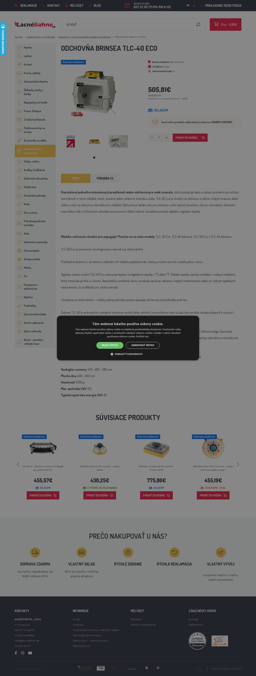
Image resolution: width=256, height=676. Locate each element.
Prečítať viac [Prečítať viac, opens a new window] (142, 336)
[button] (128, 354)
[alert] (128, 338)
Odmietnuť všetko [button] (142, 345)
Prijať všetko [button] (110, 345)
